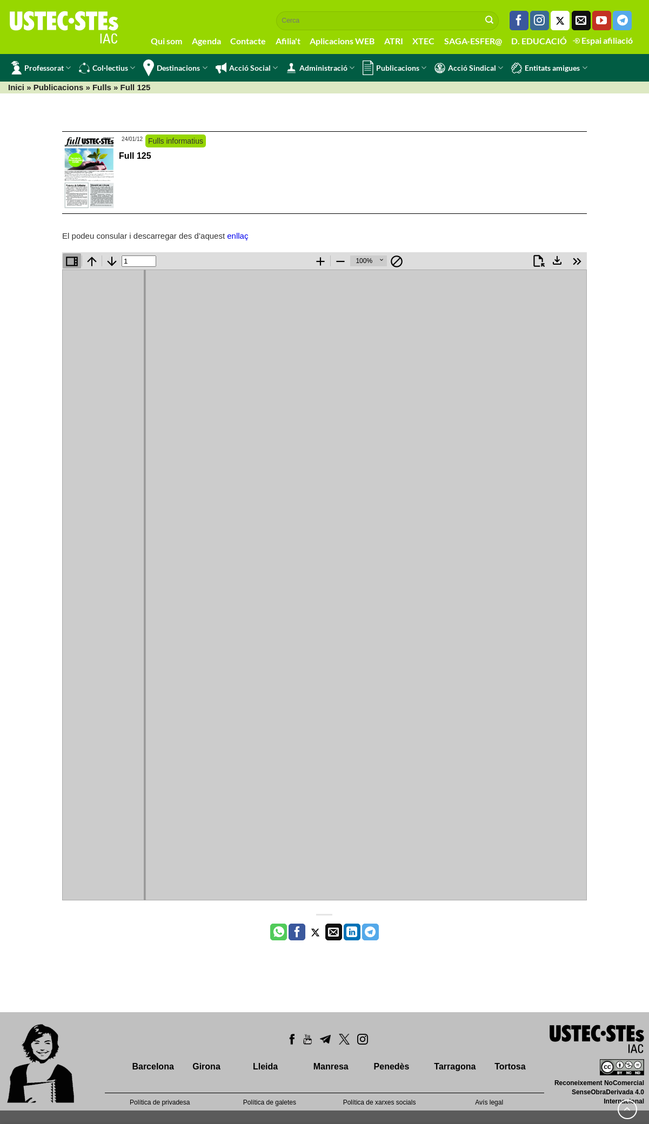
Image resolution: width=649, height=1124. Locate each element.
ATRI (393, 41)
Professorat (41, 68)
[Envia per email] (333, 932)
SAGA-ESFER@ (473, 41)
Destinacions (175, 67)
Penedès (392, 1066)
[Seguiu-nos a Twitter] (560, 20)
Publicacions (394, 67)
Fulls (101, 87)
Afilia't (288, 41)
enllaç (237, 235)
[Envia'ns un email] (581, 20)
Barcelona (152, 1066)
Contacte (248, 41)
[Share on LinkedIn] (352, 932)
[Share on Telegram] (370, 932)
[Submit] (489, 20)
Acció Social (247, 68)
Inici (16, 87)
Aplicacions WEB (342, 41)
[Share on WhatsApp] (278, 932)
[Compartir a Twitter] (315, 932)
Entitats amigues (549, 68)
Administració (320, 68)
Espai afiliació (603, 40)
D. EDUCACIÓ (539, 41)
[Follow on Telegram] (622, 20)
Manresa (331, 1066)
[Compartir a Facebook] (297, 932)
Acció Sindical (468, 68)
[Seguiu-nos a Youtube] (601, 20)
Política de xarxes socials (379, 1102)
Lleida (265, 1066)
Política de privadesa (160, 1102)
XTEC (423, 41)
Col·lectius (107, 68)
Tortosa (509, 1066)
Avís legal (489, 1102)
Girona (206, 1066)
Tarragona (455, 1066)
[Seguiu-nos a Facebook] (519, 20)
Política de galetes (269, 1102)
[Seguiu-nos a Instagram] (539, 20)
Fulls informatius (175, 141)
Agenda (206, 41)
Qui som (166, 41)
